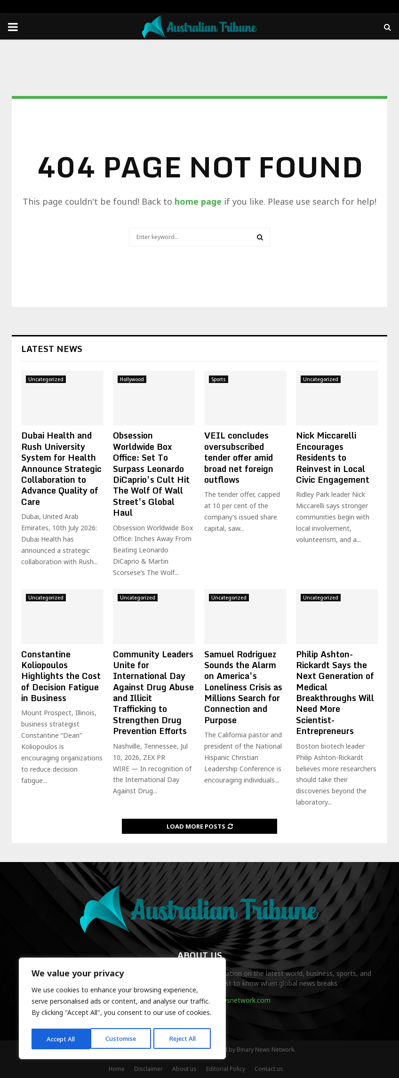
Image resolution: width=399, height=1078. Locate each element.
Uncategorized (46, 379)
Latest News (51, 349)
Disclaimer (148, 1069)
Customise (62, 1038)
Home (117, 1069)
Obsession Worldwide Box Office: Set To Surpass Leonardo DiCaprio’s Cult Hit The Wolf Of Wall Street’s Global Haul (151, 473)
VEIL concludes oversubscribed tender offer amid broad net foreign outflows (238, 457)
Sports (218, 379)
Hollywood (132, 379)
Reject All (123, 1038)
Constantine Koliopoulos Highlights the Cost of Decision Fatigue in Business (61, 676)
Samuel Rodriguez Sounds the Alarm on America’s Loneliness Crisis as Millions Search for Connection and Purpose (243, 687)
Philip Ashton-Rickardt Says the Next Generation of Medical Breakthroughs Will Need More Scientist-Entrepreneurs (335, 692)
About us (184, 1069)
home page (198, 201)
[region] (122, 1009)
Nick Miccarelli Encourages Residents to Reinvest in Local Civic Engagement (332, 457)
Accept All (184, 1038)
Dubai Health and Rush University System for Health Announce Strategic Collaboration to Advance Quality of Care (61, 468)
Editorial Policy (225, 1069)
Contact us (269, 1069)
